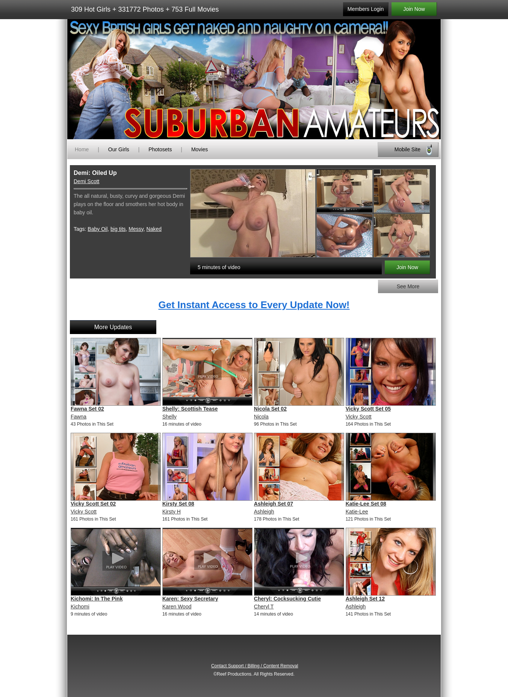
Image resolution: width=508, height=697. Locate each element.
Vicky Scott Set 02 (93, 504)
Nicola (261, 417)
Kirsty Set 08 (178, 504)
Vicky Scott (359, 417)
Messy (136, 229)
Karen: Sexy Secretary (190, 599)
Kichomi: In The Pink (96, 599)
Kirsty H (171, 512)
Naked (154, 229)
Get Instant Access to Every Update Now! (253, 304)
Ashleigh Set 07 (273, 504)
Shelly (169, 417)
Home (82, 149)
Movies (199, 149)
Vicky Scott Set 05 (368, 409)
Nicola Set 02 (270, 409)
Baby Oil (97, 229)
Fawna (78, 417)
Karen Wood (177, 607)
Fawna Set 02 (87, 409)
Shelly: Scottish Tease (190, 409)
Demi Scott (86, 181)
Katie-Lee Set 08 (366, 504)
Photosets (160, 149)
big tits (117, 229)
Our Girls (118, 149)
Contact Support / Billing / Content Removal (254, 665)
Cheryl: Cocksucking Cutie (287, 599)
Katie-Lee (357, 512)
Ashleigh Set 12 (365, 599)
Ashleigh (264, 512)
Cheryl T (264, 607)
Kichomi (80, 607)
